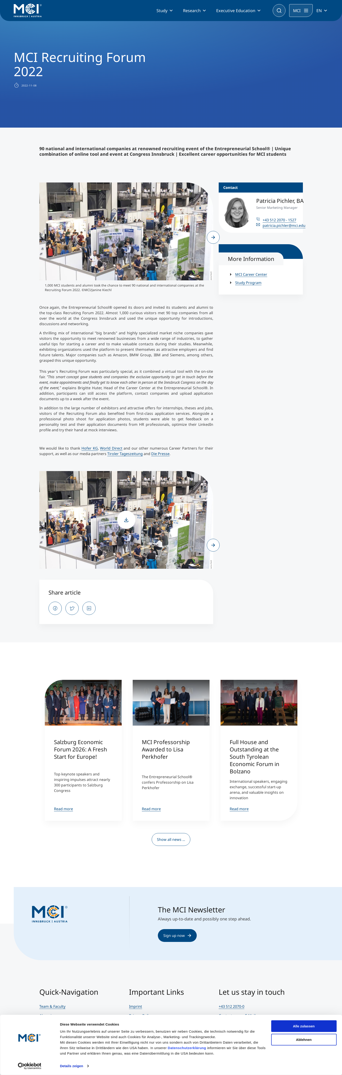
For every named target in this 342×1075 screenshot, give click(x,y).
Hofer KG (89, 448)
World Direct (111, 448)
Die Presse (160, 453)
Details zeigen (71, 1066)
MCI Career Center (251, 274)
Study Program (248, 282)
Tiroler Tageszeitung (125, 453)
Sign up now (177, 935)
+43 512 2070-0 (231, 1006)
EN (319, 10)
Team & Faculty (52, 1006)
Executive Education (235, 10)
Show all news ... (171, 839)
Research (192, 10)
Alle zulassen (304, 1026)
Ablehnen (304, 1039)
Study (161, 10)
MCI (297, 10)
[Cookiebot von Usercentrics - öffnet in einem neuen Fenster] (30, 1066)
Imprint (135, 1006)
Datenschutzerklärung (187, 1048)
